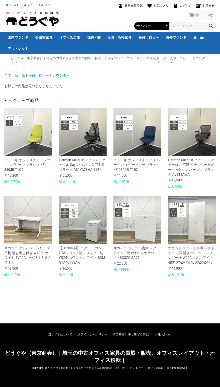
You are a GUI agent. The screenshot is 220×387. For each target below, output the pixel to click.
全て (7, 75)
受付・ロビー (148, 37)
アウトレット (18, 49)
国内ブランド (18, 37)
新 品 (198, 37)
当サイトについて (60, 334)
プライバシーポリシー (92, 334)
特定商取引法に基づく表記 (131, 334)
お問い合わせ (163, 334)
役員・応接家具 (119, 37)
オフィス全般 (69, 37)
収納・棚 (94, 37)
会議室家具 (43, 37)
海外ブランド (176, 37)
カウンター (61, 75)
